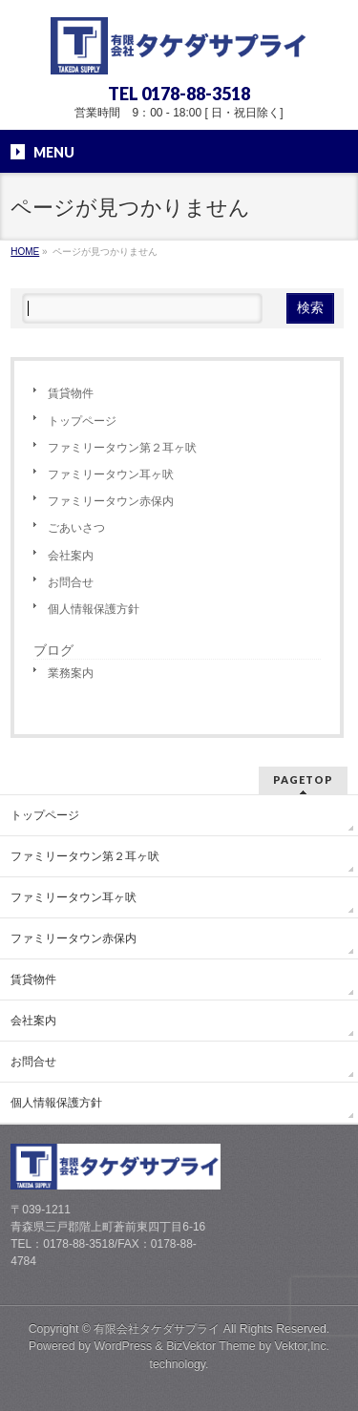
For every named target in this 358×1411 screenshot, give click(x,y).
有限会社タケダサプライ (157, 1329)
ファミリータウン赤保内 (111, 501)
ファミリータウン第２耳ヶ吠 (122, 447)
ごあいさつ (76, 528)
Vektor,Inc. (302, 1346)
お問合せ (71, 582)
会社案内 (71, 555)
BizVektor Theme (211, 1346)
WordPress (123, 1346)
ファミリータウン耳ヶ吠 (111, 474)
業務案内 (71, 673)
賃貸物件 (71, 393)
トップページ (82, 421)
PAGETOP (303, 779)
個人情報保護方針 (93, 609)
